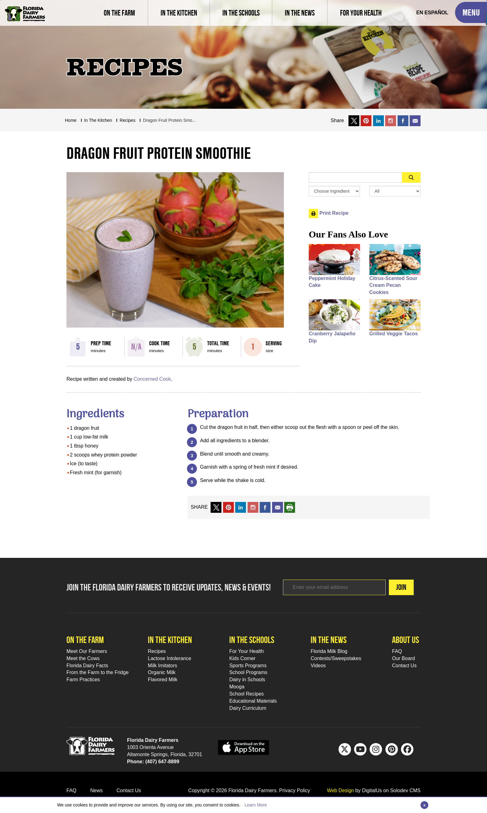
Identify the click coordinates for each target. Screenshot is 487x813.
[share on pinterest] (228, 507)
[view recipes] (179, 13)
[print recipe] (289, 507)
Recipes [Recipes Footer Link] (157, 651)
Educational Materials (253, 701)
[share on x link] (353, 120)
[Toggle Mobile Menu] (471, 12)
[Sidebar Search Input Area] (355, 177)
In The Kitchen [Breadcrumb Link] (98, 120)
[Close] (424, 805)
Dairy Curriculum (247, 708)
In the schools (251, 640)
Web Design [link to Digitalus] (340, 790)
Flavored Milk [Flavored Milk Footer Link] (162, 679)
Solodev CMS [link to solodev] (405, 790)
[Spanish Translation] (432, 13)
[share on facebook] (403, 120)
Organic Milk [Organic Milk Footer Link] (161, 672)
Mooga (236, 686)
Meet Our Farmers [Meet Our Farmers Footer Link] (86, 651)
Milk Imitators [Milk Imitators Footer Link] (162, 665)
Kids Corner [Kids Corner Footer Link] (242, 658)
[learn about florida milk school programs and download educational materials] (240, 13)
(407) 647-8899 (162, 761)
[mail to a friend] (277, 507)
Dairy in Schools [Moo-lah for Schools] (247, 679)
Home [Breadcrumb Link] (70, 120)
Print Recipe (328, 213)
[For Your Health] (360, 13)
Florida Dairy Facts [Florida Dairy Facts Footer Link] (87, 665)
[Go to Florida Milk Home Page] (25, 9)
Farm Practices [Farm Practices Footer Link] (83, 679)
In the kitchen (170, 640)
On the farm (85, 640)
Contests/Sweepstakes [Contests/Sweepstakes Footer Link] (336, 658)
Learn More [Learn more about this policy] (255, 804)
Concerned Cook (152, 379)
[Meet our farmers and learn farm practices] (119, 13)
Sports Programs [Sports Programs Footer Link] (247, 665)
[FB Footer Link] (407, 749)
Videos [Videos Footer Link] (318, 665)
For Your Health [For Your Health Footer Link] (246, 651)
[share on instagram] (390, 120)
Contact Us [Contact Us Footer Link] (404, 665)
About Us (405, 640)
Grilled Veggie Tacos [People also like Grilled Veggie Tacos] (393, 333)
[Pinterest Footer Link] (391, 749)
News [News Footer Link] (96, 790)
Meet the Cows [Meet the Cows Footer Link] (83, 658)
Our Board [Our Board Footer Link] (403, 658)
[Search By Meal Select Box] (395, 191)
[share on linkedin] (240, 507)
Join (401, 587)
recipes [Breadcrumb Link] (127, 120)
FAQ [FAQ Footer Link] (397, 651)
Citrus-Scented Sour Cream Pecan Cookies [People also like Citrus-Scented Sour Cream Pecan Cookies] (393, 285)
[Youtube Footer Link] (360, 749)
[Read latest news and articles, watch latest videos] (299, 13)
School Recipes (246, 693)
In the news (329, 640)
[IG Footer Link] (376, 749)
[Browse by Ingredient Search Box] (334, 191)
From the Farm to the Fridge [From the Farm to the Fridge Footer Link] (97, 672)
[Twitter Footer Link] (345, 749)
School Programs (248, 672)
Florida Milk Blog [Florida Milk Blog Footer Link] (329, 651)
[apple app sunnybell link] (243, 747)
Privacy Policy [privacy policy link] (294, 790)
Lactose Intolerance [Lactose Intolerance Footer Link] (169, 658)
